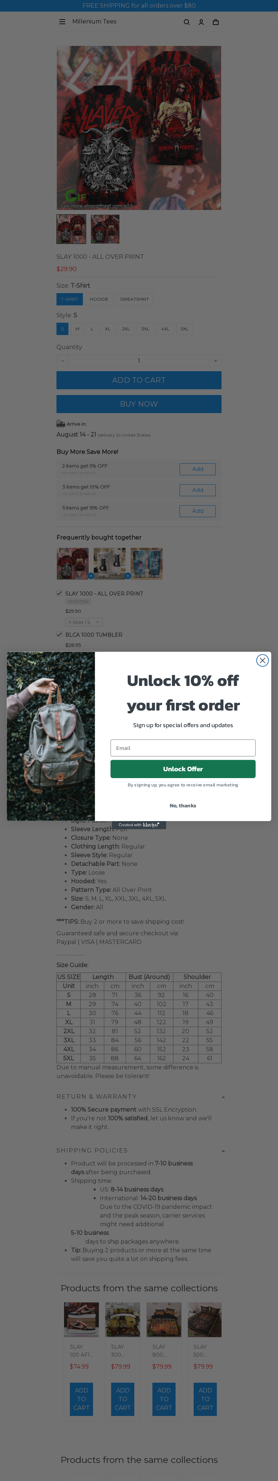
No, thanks (183, 805)
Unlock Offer (183, 769)
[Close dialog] (263, 660)
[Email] (183, 747)
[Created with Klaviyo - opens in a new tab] (139, 825)
